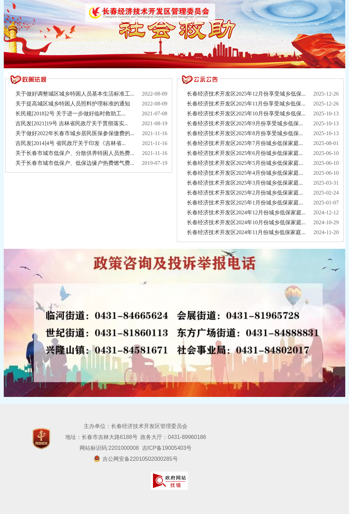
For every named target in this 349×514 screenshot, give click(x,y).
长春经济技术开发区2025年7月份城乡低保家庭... (245, 143)
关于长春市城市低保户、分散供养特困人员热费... (74, 153)
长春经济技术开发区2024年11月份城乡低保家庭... (246, 232)
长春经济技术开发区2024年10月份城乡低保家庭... (246, 222)
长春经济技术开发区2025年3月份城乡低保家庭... (245, 183)
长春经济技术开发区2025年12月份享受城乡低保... (246, 94)
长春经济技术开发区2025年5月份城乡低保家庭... (245, 163)
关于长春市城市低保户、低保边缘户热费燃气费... (74, 163)
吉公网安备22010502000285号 (136, 459)
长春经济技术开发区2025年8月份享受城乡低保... (245, 133)
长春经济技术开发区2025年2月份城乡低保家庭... (245, 193)
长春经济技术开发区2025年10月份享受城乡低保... (246, 113)
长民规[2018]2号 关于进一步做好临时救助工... (70, 113)
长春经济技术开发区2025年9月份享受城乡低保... (245, 123)
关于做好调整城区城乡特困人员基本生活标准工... (74, 94)
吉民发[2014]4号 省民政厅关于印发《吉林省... (70, 143)
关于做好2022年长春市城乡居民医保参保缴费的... (74, 133)
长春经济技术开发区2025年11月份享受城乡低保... (246, 103)
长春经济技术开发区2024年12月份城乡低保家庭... (246, 212)
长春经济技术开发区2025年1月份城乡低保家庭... (245, 202)
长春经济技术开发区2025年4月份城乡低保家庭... (245, 173)
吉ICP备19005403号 (167, 448)
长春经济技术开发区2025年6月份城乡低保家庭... (245, 153)
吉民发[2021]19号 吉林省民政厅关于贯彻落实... (71, 123)
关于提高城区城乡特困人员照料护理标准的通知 (72, 103)
